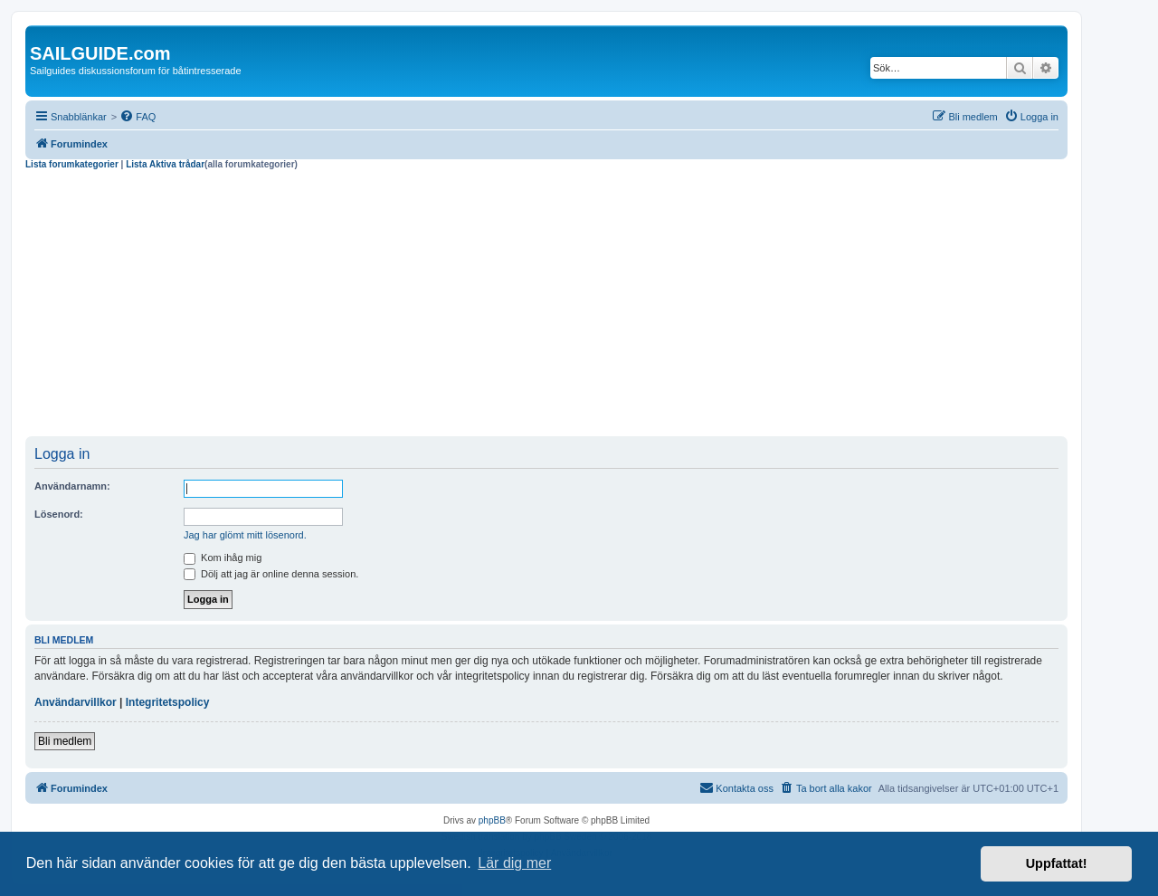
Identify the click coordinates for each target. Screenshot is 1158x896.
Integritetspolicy (168, 702)
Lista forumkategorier (72, 164)
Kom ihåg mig (222, 557)
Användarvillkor (75, 702)
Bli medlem (64, 741)
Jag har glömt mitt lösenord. (245, 534)
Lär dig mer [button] (514, 863)
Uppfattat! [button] (1056, 863)
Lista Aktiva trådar (165, 164)
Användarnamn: (72, 486)
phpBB (492, 820)
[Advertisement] (546, 306)
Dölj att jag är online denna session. (271, 573)
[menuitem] (137, 117)
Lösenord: (58, 514)
